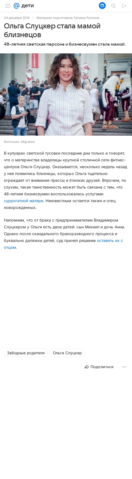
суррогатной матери (23, 200)
